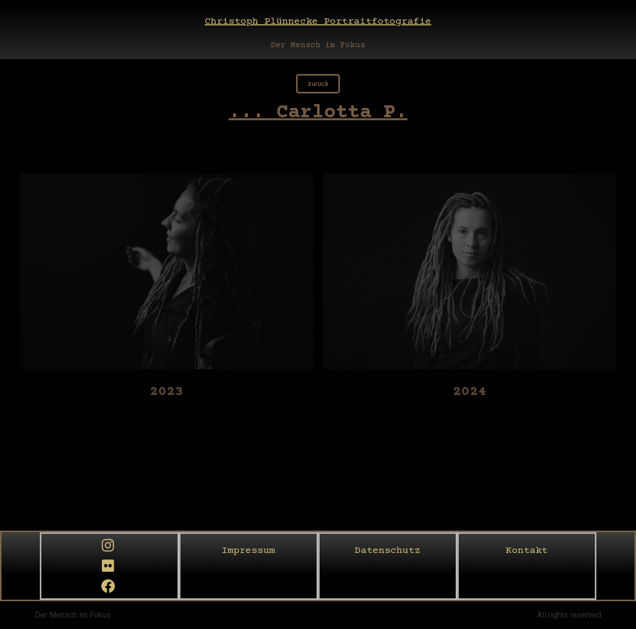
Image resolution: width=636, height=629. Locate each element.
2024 (469, 392)
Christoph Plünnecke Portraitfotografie (318, 21)
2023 (166, 392)
